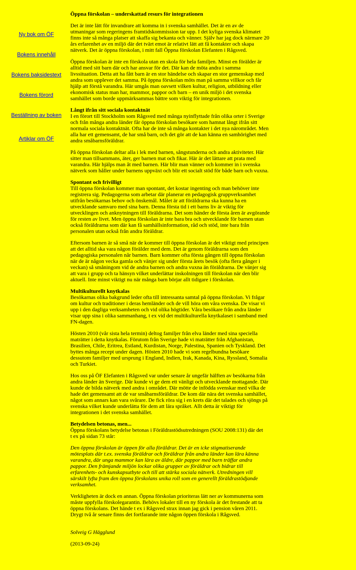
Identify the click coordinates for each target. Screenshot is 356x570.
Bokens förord (36, 95)
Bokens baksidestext (36, 75)
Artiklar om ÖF (36, 139)
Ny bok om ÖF (36, 34)
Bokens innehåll (36, 54)
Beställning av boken (36, 115)
